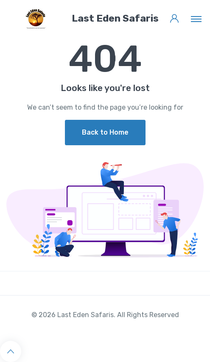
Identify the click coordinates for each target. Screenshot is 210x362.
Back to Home (105, 132)
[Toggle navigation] (196, 19)
